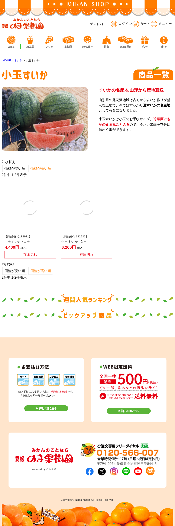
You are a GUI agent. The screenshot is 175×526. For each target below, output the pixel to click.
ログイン (121, 23)
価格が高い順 (40, 168)
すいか (18, 60)
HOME (7, 60)
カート (141, 23)
